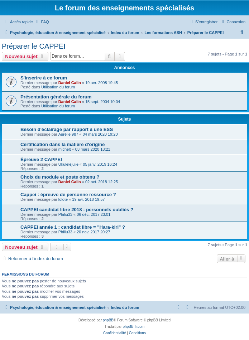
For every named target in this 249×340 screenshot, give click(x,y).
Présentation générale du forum (56, 96)
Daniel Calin (69, 83)
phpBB (108, 320)
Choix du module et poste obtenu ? (60, 177)
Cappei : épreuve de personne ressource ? (68, 194)
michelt (64, 149)
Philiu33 (65, 214)
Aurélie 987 (68, 134)
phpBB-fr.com (134, 327)
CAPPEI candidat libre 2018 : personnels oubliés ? (76, 209)
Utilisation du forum (58, 87)
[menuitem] (42, 22)
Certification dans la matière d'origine (62, 144)
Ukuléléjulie (68, 164)
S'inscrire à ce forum (43, 78)
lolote (63, 199)
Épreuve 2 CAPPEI (41, 159)
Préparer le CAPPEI (34, 46)
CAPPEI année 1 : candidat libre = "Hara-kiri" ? (72, 227)
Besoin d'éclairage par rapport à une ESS (66, 129)
